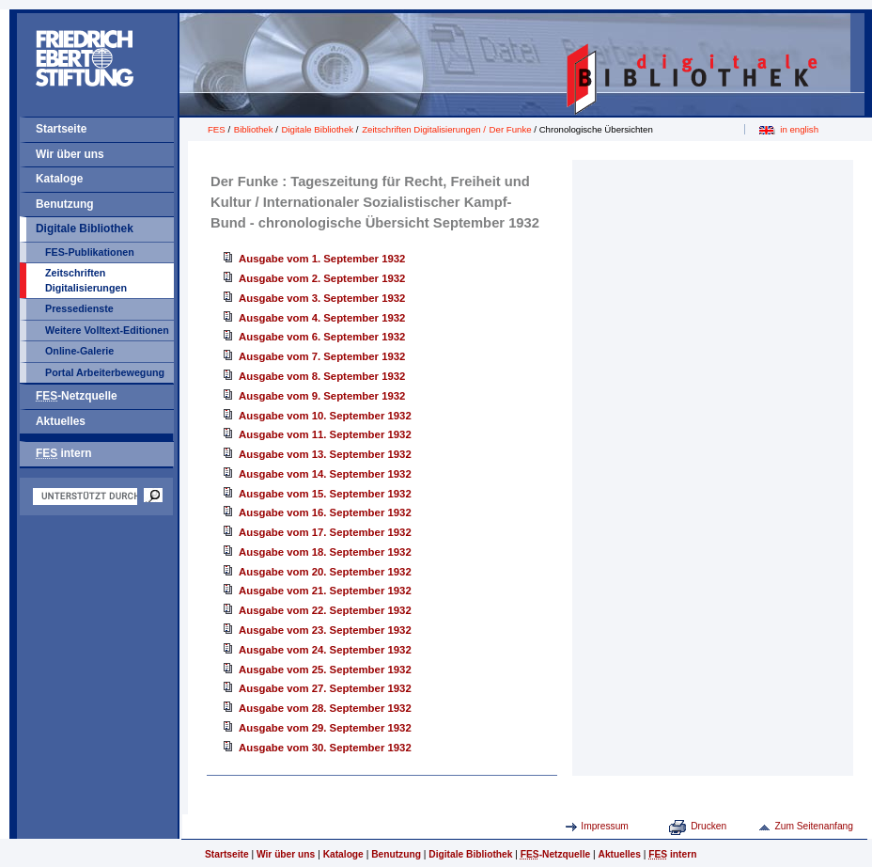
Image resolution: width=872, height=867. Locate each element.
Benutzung (65, 204)
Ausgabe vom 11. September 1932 (325, 434)
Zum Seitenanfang (813, 826)
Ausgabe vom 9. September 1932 (322, 396)
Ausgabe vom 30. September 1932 (325, 747)
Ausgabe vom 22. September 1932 (325, 610)
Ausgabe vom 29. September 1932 (325, 727)
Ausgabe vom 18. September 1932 (325, 552)
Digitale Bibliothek (84, 228)
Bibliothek (253, 129)
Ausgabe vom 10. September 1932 (325, 415)
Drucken (708, 826)
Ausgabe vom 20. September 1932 (325, 571)
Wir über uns (70, 154)
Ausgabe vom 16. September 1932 (325, 512)
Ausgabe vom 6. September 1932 (322, 336)
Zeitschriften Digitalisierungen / (425, 129)
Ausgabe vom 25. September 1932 (325, 669)
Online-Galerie (79, 350)
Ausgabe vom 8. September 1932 (322, 376)
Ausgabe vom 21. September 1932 (325, 590)
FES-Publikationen (89, 252)
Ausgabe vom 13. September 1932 (325, 454)
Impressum (605, 826)
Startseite (61, 128)
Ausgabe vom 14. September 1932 (325, 474)
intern (64, 453)
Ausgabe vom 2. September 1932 (322, 278)
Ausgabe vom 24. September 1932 (325, 649)
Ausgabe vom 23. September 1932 (325, 630)
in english (799, 129)
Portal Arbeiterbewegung (104, 372)
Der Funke (511, 129)
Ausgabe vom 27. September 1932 (325, 688)
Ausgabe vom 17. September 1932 (325, 532)
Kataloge (59, 178)
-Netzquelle (76, 395)
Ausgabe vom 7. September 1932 (322, 356)
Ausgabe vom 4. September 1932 (322, 317)
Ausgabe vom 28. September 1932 (325, 708)
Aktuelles (61, 421)
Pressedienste (79, 308)
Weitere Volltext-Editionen (107, 330)
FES (217, 129)
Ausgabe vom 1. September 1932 (322, 258)
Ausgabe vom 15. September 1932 (325, 493)
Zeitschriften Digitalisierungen (86, 280)
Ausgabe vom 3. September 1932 (322, 298)
